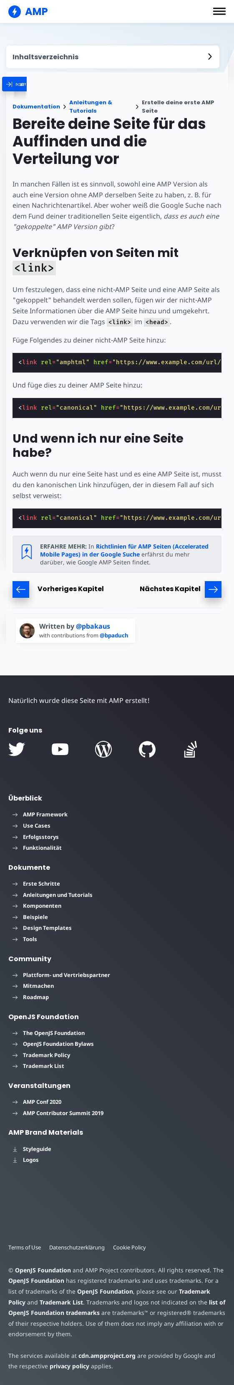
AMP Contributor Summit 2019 (58, 1113)
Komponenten (37, 905)
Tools (25, 939)
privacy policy (58, 1366)
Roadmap (31, 997)
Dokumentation (36, 107)
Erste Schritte (36, 883)
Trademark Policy (41, 1055)
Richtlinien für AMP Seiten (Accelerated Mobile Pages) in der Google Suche (124, 550)
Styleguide (32, 1149)
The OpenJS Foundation (49, 1033)
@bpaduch (117, 635)
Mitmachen (33, 986)
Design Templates (42, 928)
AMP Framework (40, 814)
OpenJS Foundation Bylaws (53, 1044)
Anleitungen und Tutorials (53, 895)
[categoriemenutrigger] (45, 84)
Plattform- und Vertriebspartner (61, 975)
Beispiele (30, 917)
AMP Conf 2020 (37, 1101)
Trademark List (38, 1066)
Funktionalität (37, 847)
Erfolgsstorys (36, 837)
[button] (219, 11)
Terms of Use (25, 1247)
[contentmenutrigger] (113, 57)
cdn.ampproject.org (104, 1356)
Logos (26, 1159)
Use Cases (31, 825)
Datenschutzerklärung (78, 1247)
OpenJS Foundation (42, 1270)
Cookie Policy (131, 1247)
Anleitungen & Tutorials (90, 106)
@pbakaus (93, 626)
